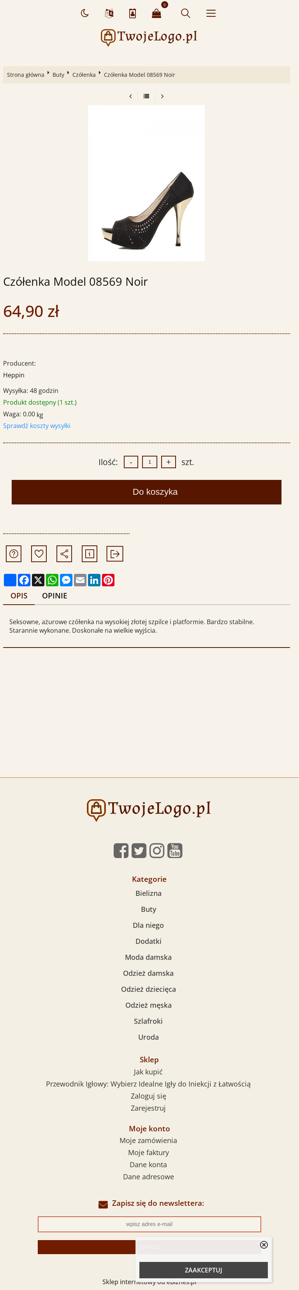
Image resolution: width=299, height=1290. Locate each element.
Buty (58, 74)
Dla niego (148, 925)
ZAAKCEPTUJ (203, 1270)
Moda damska (148, 957)
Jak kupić (148, 1071)
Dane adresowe (148, 1176)
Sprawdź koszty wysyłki (36, 425)
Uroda (148, 1037)
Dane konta (148, 1164)
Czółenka (84, 74)
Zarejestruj (148, 1108)
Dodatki (148, 941)
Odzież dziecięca (148, 989)
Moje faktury (148, 1152)
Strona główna (25, 74)
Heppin (14, 375)
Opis (19, 595)
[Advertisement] (149, 718)
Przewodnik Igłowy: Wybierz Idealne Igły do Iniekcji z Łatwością (148, 1083)
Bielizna (148, 893)
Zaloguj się (148, 1096)
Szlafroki (148, 1021)
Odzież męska (148, 1005)
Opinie (54, 595)
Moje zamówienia (148, 1140)
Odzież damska (148, 973)
